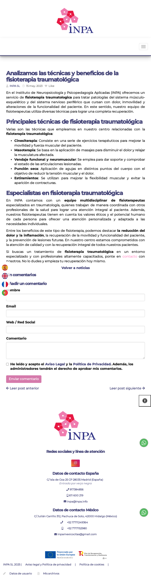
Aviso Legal (55, 364)
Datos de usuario (20, 573)
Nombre (13, 290)
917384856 (75, 489)
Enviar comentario (24, 379)
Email (11, 306)
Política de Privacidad (92, 364)
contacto (129, 256)
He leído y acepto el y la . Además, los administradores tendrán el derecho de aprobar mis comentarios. (71, 366)
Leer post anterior (22, 388)
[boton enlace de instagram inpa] (75, 463)
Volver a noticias (75, 268)
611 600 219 (75, 495)
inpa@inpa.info (76, 501)
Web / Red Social (20, 322)
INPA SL (15, 85)
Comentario (16, 338)
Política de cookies (91, 564)
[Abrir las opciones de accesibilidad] (145, 401)
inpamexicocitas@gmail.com (75, 534)
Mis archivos (51, 573)
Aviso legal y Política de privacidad (48, 564)
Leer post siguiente (127, 388)
